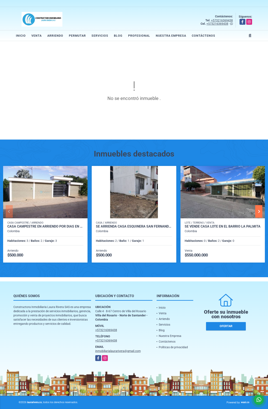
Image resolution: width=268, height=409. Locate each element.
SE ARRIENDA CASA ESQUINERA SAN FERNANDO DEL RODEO (134, 226)
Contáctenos (203, 35)
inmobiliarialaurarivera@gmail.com (118, 351)
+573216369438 (222, 20)
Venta (36, 35)
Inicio (21, 35)
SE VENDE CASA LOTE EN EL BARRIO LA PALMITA (222, 226)
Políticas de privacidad (173, 347)
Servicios (99, 35)
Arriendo (55, 35)
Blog (118, 35)
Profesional (139, 35)
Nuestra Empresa (171, 35)
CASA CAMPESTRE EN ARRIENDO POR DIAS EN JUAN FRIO (45, 226)
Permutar (77, 35)
